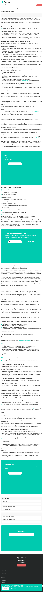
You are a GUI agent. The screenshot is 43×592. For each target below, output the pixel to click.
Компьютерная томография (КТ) (9, 516)
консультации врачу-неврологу (29, 408)
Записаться (38, 4)
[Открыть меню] (41, 2)
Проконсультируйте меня (15, 163)
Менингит (5, 503)
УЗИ (4, 522)
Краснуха (5, 501)
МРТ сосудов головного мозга (9, 519)
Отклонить (13, 588)
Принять (5, 588)
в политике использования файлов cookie (31, 586)
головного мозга (25, 80)
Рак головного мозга (7, 509)
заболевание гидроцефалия (25, 340)
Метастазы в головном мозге (9, 506)
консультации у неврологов (13, 368)
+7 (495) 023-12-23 (6, 4)
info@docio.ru (21, 562)
